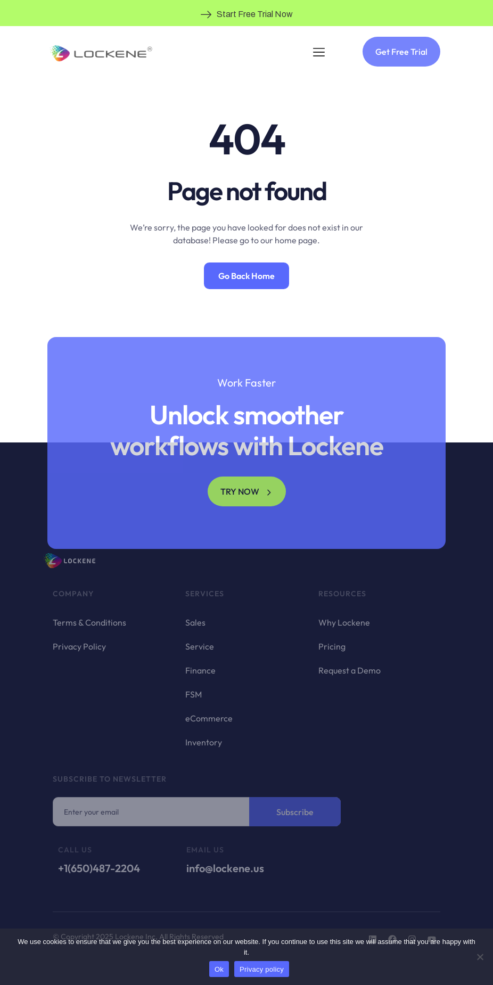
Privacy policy (262, 969)
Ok (219, 969)
